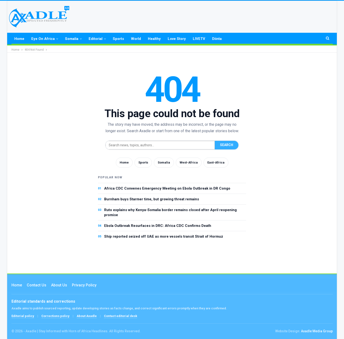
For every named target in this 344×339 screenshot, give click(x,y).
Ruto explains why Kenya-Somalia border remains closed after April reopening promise (170, 212)
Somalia (71, 39)
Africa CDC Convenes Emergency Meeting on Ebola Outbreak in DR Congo (167, 188)
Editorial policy (22, 316)
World (136, 39)
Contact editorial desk (120, 316)
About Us (59, 285)
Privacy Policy (84, 285)
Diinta (217, 39)
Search (226, 145)
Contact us (36, 285)
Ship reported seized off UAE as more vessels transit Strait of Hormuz (163, 236)
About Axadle (87, 316)
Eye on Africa (43, 39)
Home (19, 39)
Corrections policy (55, 316)
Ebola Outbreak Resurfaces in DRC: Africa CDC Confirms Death (157, 226)
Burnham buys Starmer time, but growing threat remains (151, 199)
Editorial (95, 39)
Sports (118, 39)
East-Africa (216, 162)
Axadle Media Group (317, 331)
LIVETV (199, 39)
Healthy (154, 39)
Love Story (177, 39)
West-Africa (189, 162)
